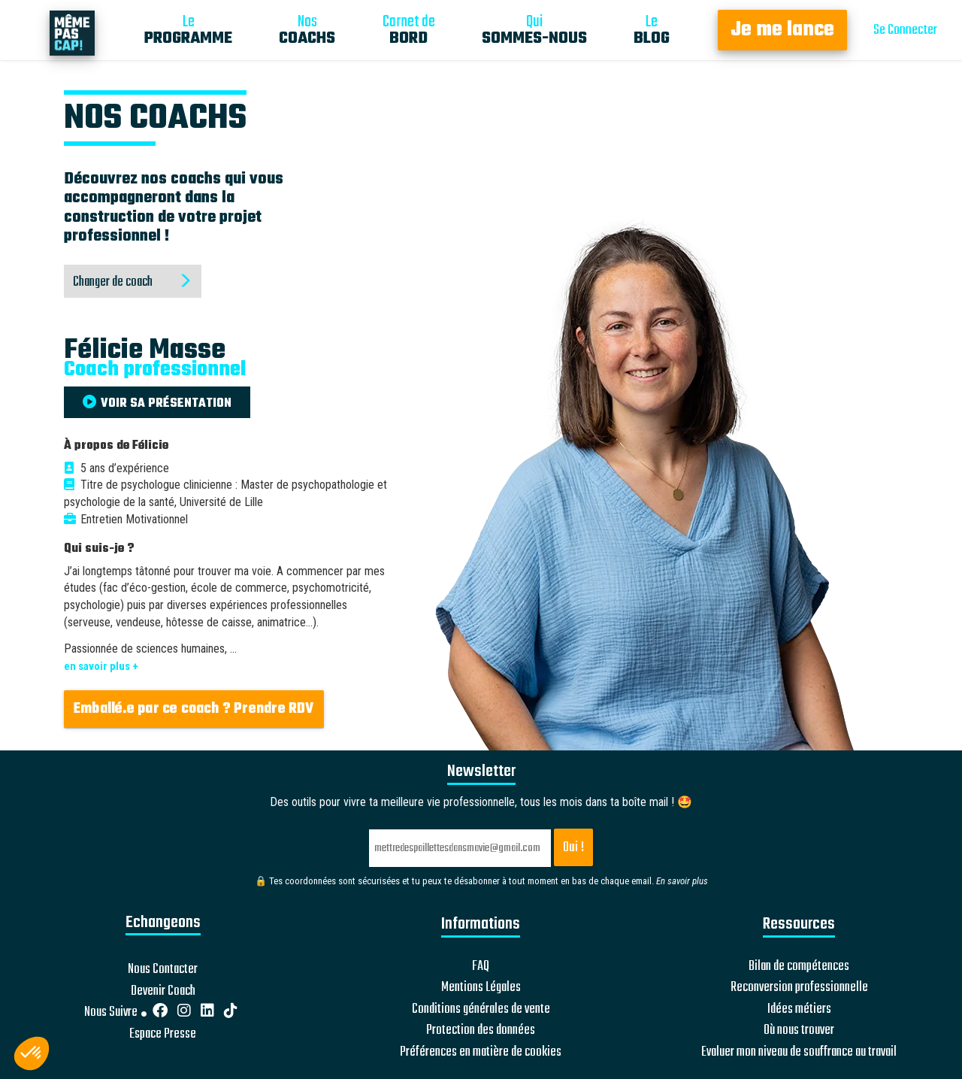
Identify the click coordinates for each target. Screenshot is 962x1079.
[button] (32, 1053)
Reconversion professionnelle (799, 988)
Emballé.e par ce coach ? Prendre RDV (194, 709)
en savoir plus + (101, 666)
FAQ (480, 966)
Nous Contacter (163, 969)
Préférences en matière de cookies (480, 1052)
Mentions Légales (481, 988)
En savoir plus (682, 881)
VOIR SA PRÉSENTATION (157, 404)
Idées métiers (799, 1009)
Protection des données (480, 1030)
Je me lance (782, 30)
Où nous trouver (799, 1030)
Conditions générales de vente (481, 1009)
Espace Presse (162, 1034)
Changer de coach (132, 282)
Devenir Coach (163, 991)
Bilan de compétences (799, 966)
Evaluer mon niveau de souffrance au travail (799, 1052)
